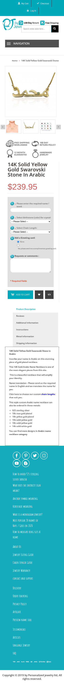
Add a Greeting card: (25, 237)
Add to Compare (49, 294)
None (22, 241)
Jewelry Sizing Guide (23, 555)
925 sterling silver (21, 410)
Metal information (25, 336)
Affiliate (17, 612)
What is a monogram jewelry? (27, 514)
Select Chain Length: (26, 228)
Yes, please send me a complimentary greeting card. (37, 248)
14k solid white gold (22, 426)
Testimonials (19, 629)
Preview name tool (22, 620)
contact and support (23, 578)
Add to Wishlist (39, 294)
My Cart (25, 3)
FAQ (14, 653)
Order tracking (20, 596)
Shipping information (26, 343)
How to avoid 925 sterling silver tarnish (26, 476)
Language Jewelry (21, 645)
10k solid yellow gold (22, 419)
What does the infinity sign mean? (27, 488)
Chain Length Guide (22, 562)
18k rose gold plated (22, 413)
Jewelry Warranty (21, 570)
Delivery (17, 588)
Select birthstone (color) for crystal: (33, 218)
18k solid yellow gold (22, 423)
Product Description (26, 309)
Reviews (20, 315)
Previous (3, 127)
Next (58, 127)
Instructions (22, 329)
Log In (33, 11)
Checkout (44, 3)
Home (14, 61)
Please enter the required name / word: (32, 205)
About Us (17, 547)
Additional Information (27, 322)
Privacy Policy (20, 604)
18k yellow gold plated (23, 416)
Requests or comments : (27, 255)
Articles (16, 637)
